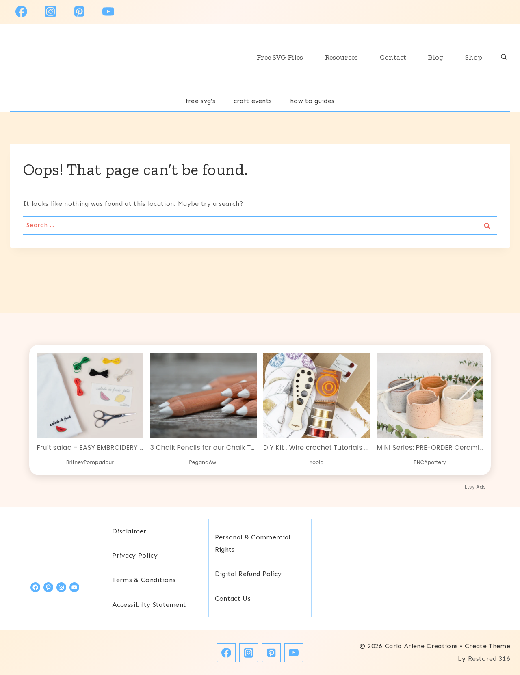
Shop (473, 57)
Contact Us (233, 598)
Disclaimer (129, 531)
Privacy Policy (134, 555)
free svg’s (200, 101)
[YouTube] (108, 12)
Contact (393, 57)
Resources (341, 57)
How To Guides (312, 101)
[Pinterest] (79, 12)
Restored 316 (489, 658)
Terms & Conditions (144, 579)
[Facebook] (21, 12)
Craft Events (253, 101)
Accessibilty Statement (149, 604)
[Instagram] (50, 12)
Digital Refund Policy (248, 573)
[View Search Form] (503, 57)
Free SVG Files (280, 57)
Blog (435, 57)
